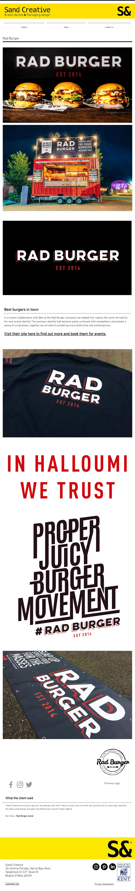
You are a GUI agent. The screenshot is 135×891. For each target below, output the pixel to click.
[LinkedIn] (112, 866)
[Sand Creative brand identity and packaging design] (123, 872)
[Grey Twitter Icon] (29, 784)
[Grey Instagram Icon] (20, 784)
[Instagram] (96, 866)
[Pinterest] (104, 866)
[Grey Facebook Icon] (11, 784)
